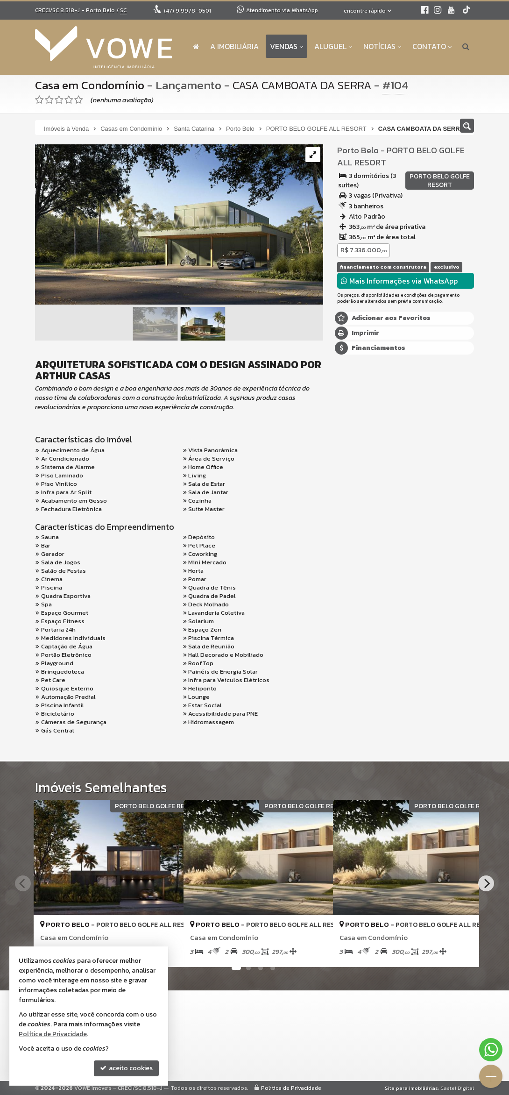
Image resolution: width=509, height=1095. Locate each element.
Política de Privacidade (291, 1088)
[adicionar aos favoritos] (316, 952)
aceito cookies (126, 1068)
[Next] (486, 883)
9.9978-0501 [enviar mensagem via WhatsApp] (187, 11)
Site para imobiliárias (411, 1088)
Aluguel (333, 46)
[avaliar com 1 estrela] (39, 100)
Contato (432, 46)
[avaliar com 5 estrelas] (78, 100)
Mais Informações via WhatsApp (399, 280)
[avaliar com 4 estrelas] (68, 100)
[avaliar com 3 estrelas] (59, 100)
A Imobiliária (234, 46)
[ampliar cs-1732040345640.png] (179, 225)
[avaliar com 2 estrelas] (49, 100)
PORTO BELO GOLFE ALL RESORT (400, 156)
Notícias (382, 46)
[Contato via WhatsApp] (490, 1049)
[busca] (466, 46)
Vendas (286, 46)
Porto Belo (357, 150)
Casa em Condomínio (91, 85)
